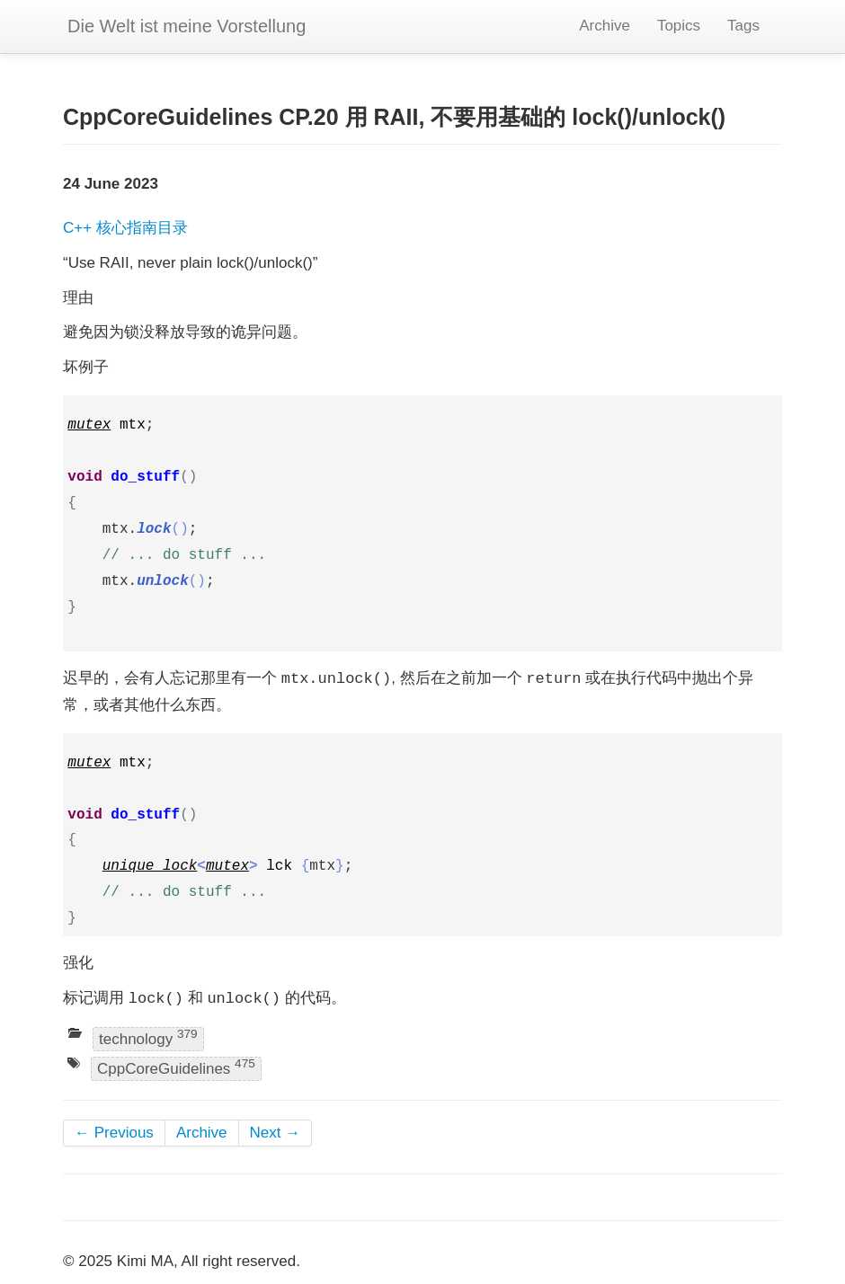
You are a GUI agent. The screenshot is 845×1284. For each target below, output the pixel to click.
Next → (275, 1132)
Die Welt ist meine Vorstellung (186, 26)
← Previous (114, 1132)
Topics (678, 25)
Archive (604, 25)
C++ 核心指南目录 (125, 227)
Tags (743, 25)
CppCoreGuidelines (176, 1068)
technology (148, 1037)
